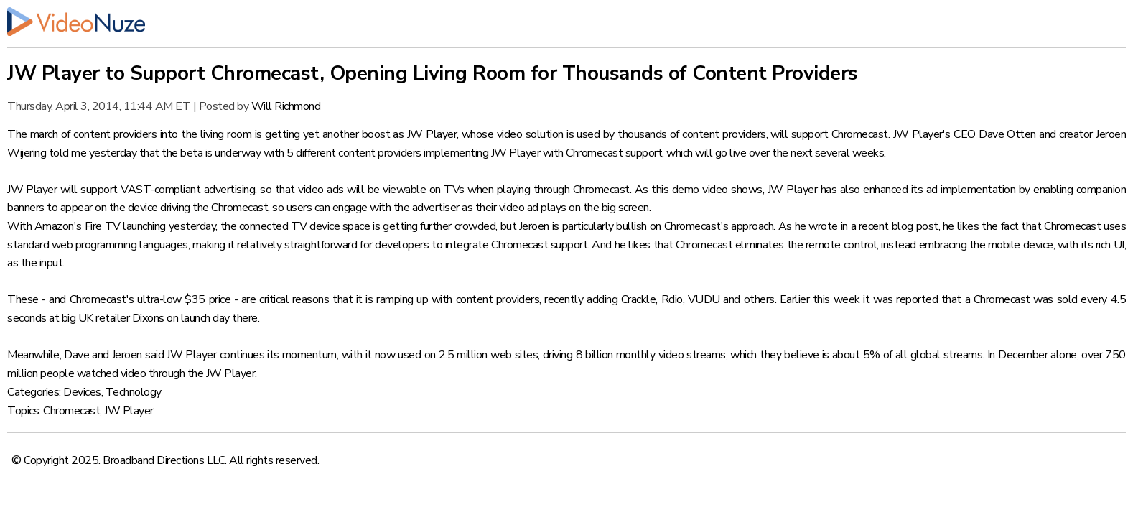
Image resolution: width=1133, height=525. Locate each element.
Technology (134, 392)
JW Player (129, 411)
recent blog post (898, 226)
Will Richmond (286, 106)
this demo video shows (706, 190)
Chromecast (71, 411)
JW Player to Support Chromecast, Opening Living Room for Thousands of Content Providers (432, 73)
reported (917, 299)
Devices (82, 392)
